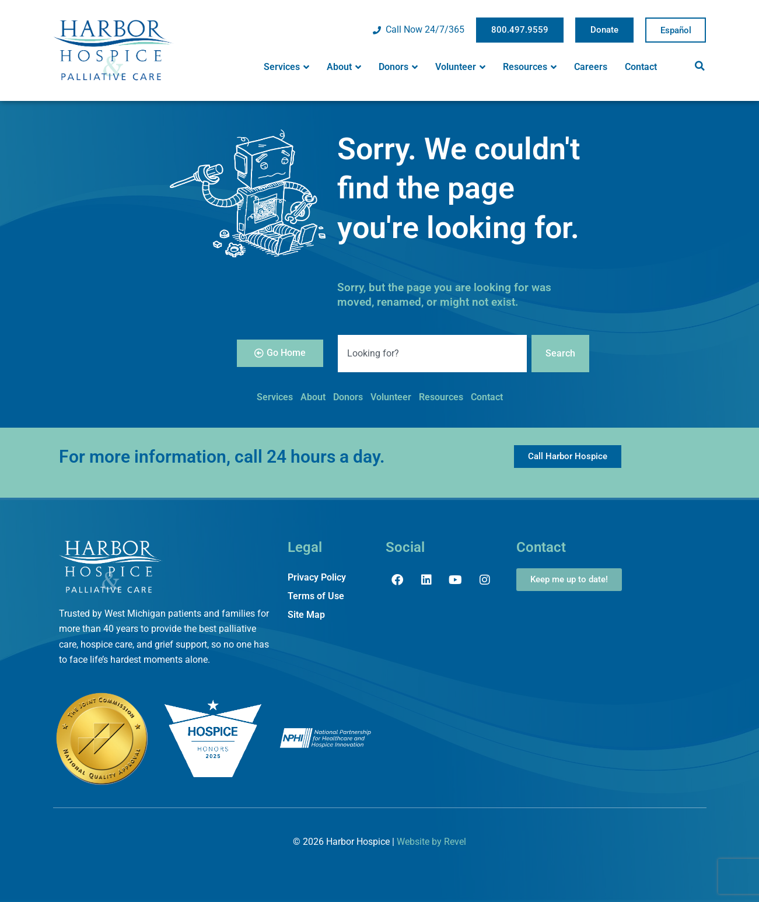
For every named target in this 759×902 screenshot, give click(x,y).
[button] (700, 66)
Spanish (675, 30)
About (344, 67)
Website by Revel (431, 841)
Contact (641, 66)
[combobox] (432, 353)
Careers (590, 66)
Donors (398, 67)
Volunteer (460, 67)
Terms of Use (316, 596)
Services (286, 67)
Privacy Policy (317, 577)
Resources (530, 67)
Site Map (306, 614)
